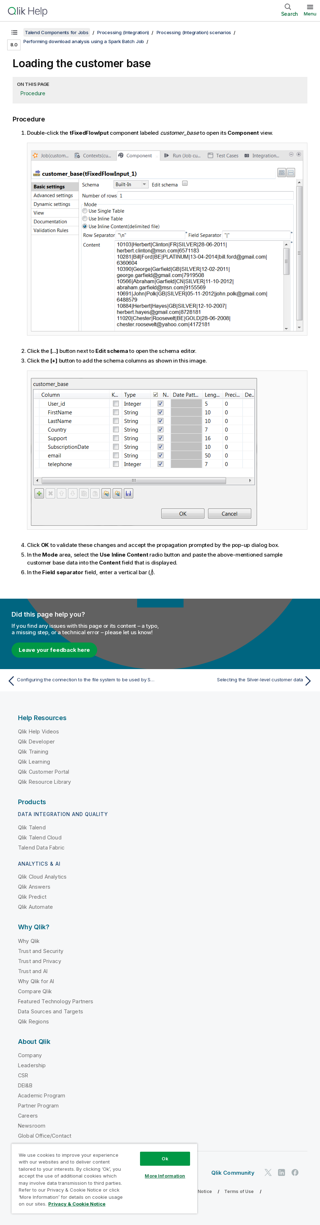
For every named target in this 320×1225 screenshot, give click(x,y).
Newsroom (31, 1126)
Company (30, 1055)
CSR (23, 1075)
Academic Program (42, 1095)
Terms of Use (239, 1191)
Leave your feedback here (54, 649)
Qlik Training (33, 752)
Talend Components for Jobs (57, 32)
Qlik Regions (33, 1021)
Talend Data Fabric (41, 847)
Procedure (33, 93)
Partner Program (38, 1105)
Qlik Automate (35, 907)
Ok (165, 1158)
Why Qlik (29, 941)
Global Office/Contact (44, 1136)
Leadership (32, 1065)
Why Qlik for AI (36, 981)
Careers (28, 1116)
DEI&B (25, 1085)
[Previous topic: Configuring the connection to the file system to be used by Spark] (81, 681)
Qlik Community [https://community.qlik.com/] (232, 1172)
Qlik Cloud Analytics (42, 877)
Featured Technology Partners (55, 1001)
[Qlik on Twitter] (268, 1172)
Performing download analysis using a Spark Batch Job (83, 41)
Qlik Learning (34, 762)
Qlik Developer (36, 741)
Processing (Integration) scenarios (194, 32)
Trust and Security (40, 951)
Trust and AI (33, 971)
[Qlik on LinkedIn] (281, 1172)
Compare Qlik (35, 991)
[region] (104, 1178)
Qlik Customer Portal (43, 772)
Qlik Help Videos (38, 731)
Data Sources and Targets (50, 1011)
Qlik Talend (32, 827)
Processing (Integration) (123, 32)
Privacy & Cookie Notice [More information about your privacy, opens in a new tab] (76, 1204)
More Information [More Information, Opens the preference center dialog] (165, 1176)
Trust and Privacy (39, 961)
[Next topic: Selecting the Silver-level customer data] (239, 681)
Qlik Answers (34, 887)
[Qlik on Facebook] (295, 1172)
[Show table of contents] (14, 32)
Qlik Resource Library (44, 782)
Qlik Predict (32, 897)
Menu (310, 14)
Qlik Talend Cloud (40, 837)
